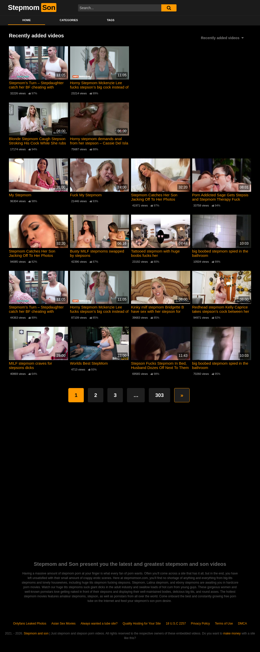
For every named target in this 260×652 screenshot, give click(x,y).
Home (26, 20)
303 (159, 395)
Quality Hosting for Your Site (142, 623)
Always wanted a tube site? (99, 623)
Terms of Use (224, 623)
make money (232, 633)
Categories (69, 20)
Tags (111, 20)
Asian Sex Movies (63, 623)
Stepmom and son (36, 633)
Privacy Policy (200, 623)
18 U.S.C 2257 (176, 623)
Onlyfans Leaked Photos (29, 623)
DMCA (242, 623)
